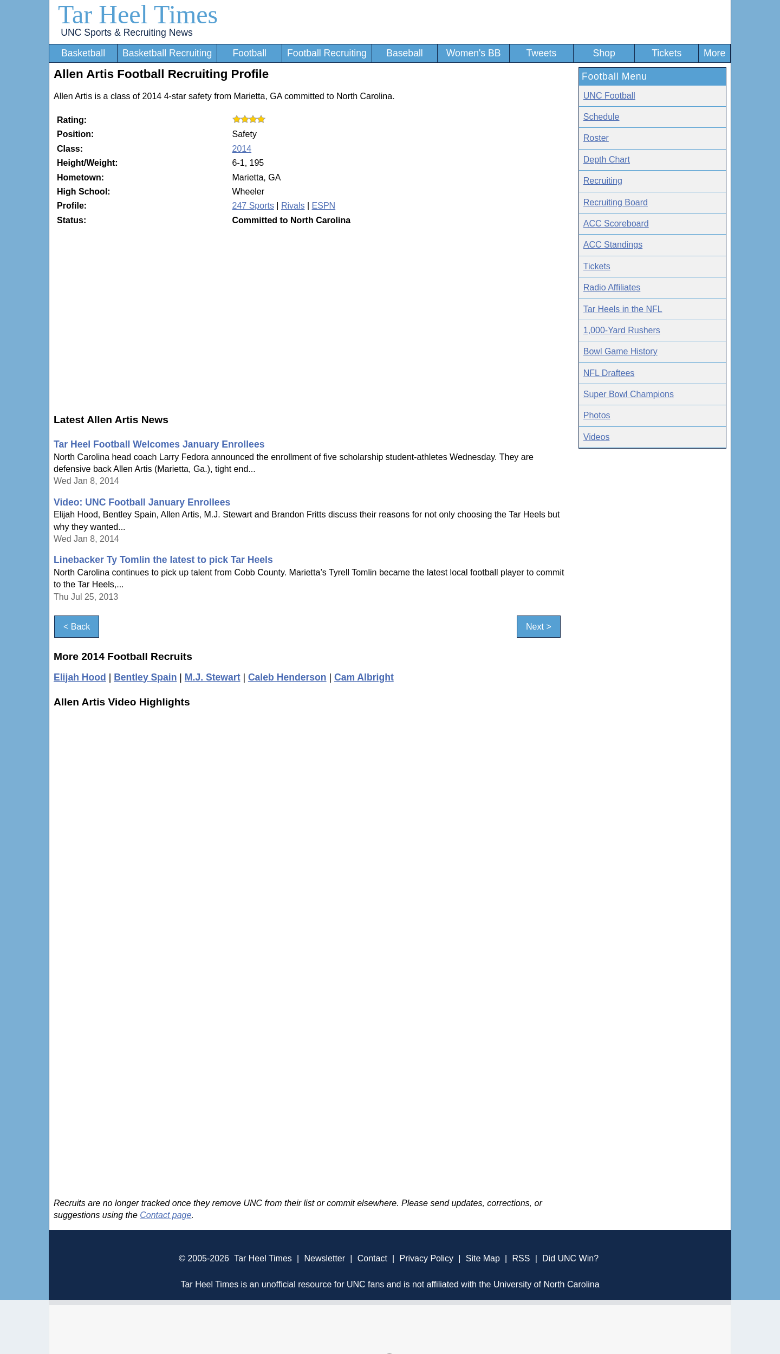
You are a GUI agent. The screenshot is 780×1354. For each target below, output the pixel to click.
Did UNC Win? (570, 1258)
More (714, 53)
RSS (521, 1258)
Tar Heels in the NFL (622, 309)
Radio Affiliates (612, 287)
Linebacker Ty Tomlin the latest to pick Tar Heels (163, 559)
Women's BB (473, 53)
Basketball (83, 53)
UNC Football (609, 95)
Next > (538, 626)
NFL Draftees (609, 373)
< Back (76, 626)
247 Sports (253, 205)
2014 (242, 148)
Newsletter (324, 1258)
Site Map (483, 1258)
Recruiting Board (615, 202)
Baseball (404, 53)
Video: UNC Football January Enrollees (142, 502)
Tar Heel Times (138, 14)
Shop (604, 53)
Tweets (541, 53)
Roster (596, 137)
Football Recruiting (327, 53)
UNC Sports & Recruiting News (126, 32)
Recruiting (602, 180)
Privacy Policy (426, 1258)
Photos (596, 415)
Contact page (165, 1215)
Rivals (293, 205)
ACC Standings (612, 244)
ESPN (324, 205)
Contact (372, 1258)
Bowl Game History (620, 351)
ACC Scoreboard (616, 223)
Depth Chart (606, 159)
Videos (596, 437)
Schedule (601, 116)
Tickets (666, 53)
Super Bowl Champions (628, 394)
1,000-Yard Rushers (621, 330)
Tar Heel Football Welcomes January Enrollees (159, 444)
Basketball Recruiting (167, 53)
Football (249, 53)
